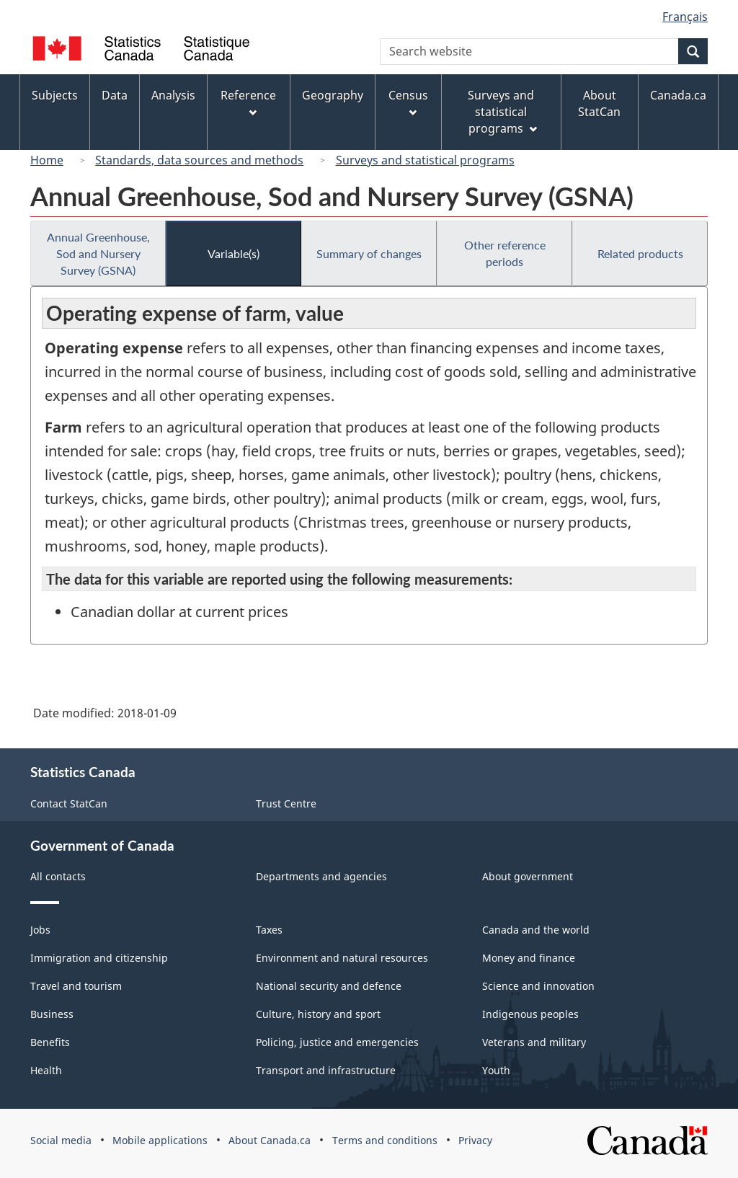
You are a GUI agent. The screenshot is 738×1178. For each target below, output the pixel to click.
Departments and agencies (321, 876)
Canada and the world (536, 929)
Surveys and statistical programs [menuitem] (502, 111)
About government (527, 876)
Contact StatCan (68, 803)
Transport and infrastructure (326, 1070)
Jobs (40, 929)
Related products (640, 253)
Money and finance (528, 958)
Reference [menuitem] (248, 102)
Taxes (269, 929)
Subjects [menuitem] (55, 95)
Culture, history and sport (318, 1014)
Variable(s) (233, 253)
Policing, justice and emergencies (337, 1042)
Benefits (50, 1042)
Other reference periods (505, 253)
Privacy (475, 1140)
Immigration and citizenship (99, 958)
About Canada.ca (269, 1140)
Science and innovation (538, 986)
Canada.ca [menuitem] (678, 95)
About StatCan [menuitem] (599, 103)
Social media (61, 1140)
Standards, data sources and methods (199, 160)
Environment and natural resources (342, 958)
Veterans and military (534, 1042)
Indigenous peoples (530, 1014)
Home (46, 160)
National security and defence (328, 986)
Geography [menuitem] (332, 95)
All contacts (58, 876)
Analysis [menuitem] (173, 95)
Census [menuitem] (408, 102)
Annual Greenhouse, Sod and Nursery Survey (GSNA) (98, 253)
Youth (496, 1070)
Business (52, 1014)
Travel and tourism (76, 986)
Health (46, 1070)
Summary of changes (369, 253)
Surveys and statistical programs (425, 160)
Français (685, 17)
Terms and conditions (384, 1140)
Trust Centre (286, 803)
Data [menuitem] (115, 95)
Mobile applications (160, 1140)
